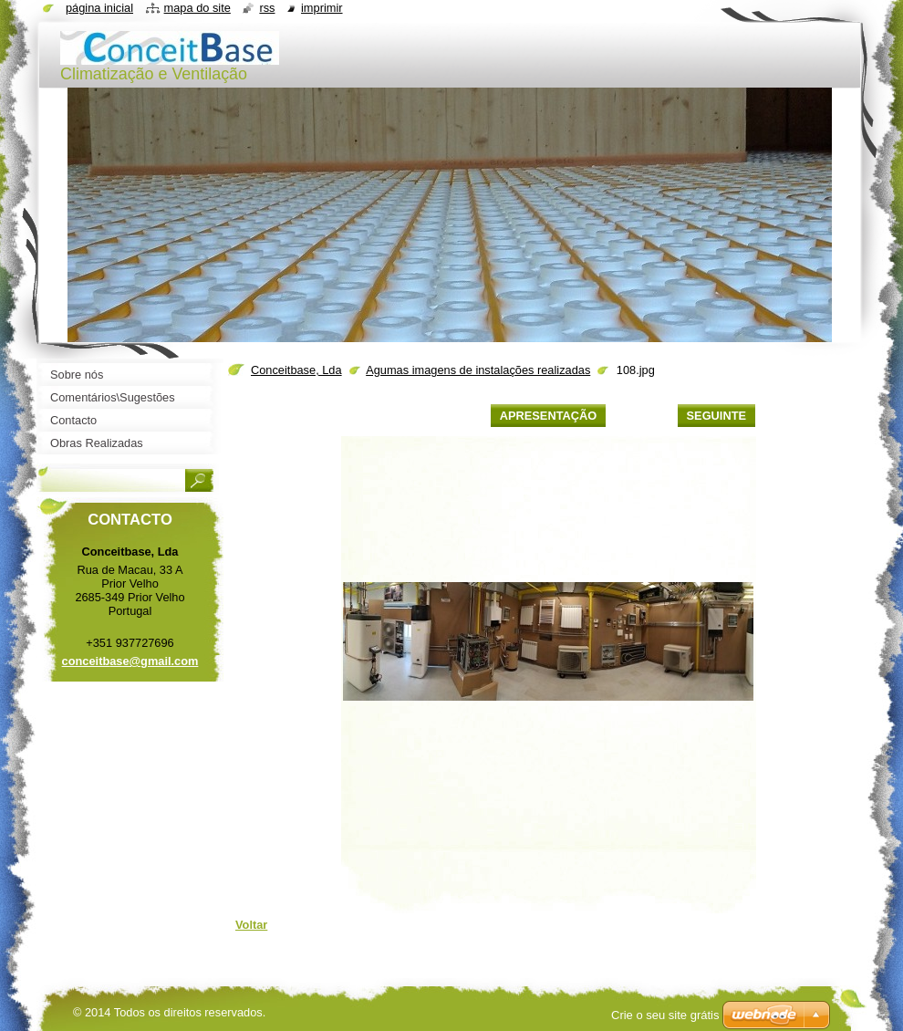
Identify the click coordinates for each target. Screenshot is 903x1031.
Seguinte (716, 415)
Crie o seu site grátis (665, 1015)
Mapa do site (197, 8)
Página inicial (99, 8)
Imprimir (322, 8)
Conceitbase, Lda (296, 370)
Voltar (251, 925)
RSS (267, 8)
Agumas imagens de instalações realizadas (478, 370)
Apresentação (548, 415)
